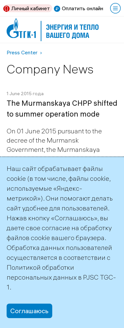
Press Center (22, 52)
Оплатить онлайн (82, 8)
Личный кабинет (30, 8)
